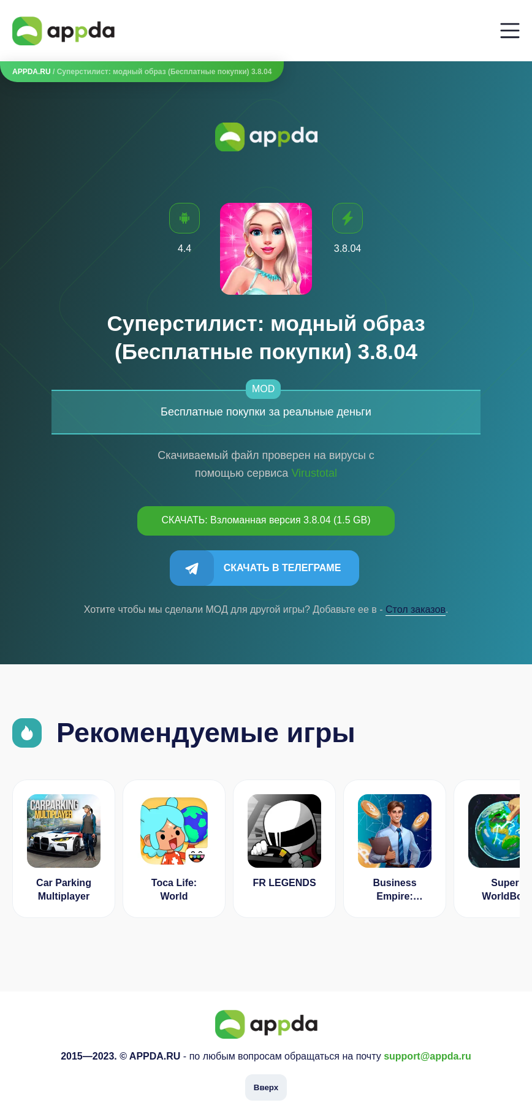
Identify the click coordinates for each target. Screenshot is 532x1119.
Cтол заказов (416, 609)
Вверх (266, 1087)
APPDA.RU (31, 71)
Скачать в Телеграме (282, 568)
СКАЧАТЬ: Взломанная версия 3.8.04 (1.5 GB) (266, 520)
